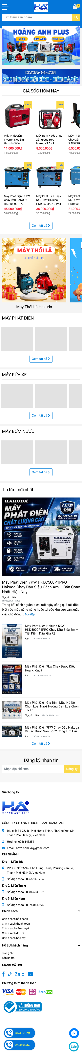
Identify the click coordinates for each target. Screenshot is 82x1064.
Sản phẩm (8, 957)
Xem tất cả (41, 225)
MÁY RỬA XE (14, 374)
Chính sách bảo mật (14, 938)
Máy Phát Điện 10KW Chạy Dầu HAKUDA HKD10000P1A (17, 199)
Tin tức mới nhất (17, 489)
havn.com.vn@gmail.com (32, 848)
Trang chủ (8, 953)
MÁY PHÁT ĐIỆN (18, 318)
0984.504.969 (35, 892)
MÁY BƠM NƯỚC (18, 431)
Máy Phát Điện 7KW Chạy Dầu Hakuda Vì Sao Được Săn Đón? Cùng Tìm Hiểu (52, 729)
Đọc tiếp (30, 614)
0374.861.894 (35, 905)
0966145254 (26, 841)
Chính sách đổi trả (13, 933)
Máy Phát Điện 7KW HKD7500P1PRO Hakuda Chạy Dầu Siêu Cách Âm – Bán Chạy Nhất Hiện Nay (41, 587)
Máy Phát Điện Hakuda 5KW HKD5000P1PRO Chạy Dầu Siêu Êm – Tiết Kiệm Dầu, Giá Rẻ (51, 629)
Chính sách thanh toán (16, 923)
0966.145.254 (35, 879)
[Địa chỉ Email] (41, 769)
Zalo (19, 974)
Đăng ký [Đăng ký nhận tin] (72, 769)
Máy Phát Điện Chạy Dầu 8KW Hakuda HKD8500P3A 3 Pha (48, 199)
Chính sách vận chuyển (16, 928)
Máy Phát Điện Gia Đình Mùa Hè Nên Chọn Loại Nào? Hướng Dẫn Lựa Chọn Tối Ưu (52, 706)
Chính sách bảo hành (15, 918)
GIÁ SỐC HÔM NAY (41, 90)
